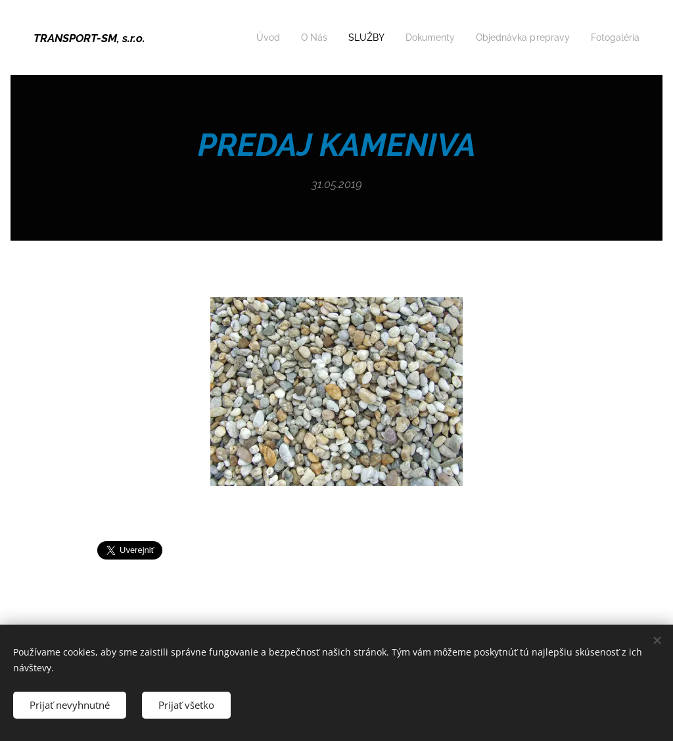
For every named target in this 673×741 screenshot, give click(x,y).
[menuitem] (248, 37)
